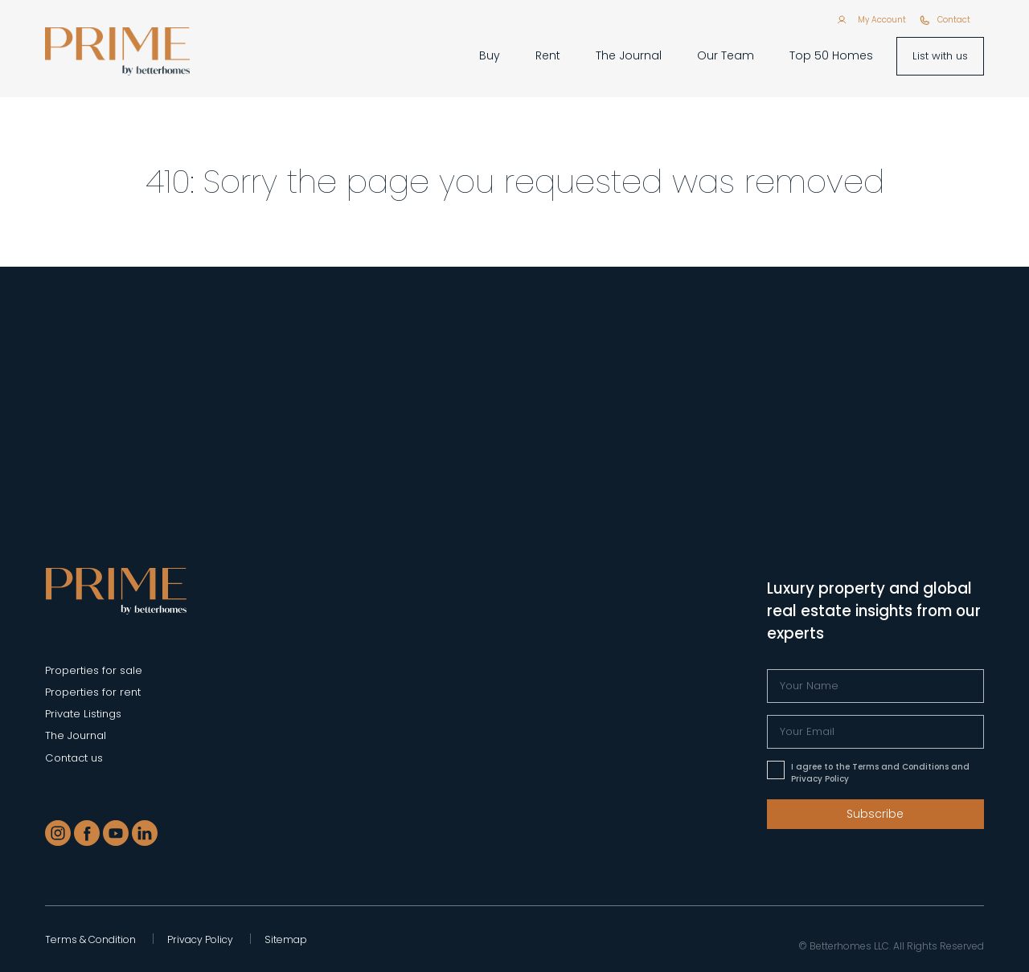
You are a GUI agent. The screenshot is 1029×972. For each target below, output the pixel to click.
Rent (547, 55)
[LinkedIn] (145, 833)
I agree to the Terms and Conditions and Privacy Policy (880, 773)
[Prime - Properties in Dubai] (116, 590)
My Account (882, 20)
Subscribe (875, 814)
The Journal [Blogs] (75, 735)
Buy (489, 55)
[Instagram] (58, 833)
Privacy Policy (200, 939)
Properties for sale (93, 670)
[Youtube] (116, 833)
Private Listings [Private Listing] (83, 713)
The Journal (629, 55)
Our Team (725, 55)
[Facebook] (87, 833)
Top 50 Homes (831, 55)
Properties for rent (93, 692)
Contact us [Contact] (74, 758)
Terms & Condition (90, 939)
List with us (940, 55)
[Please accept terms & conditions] (776, 770)
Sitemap (285, 939)
